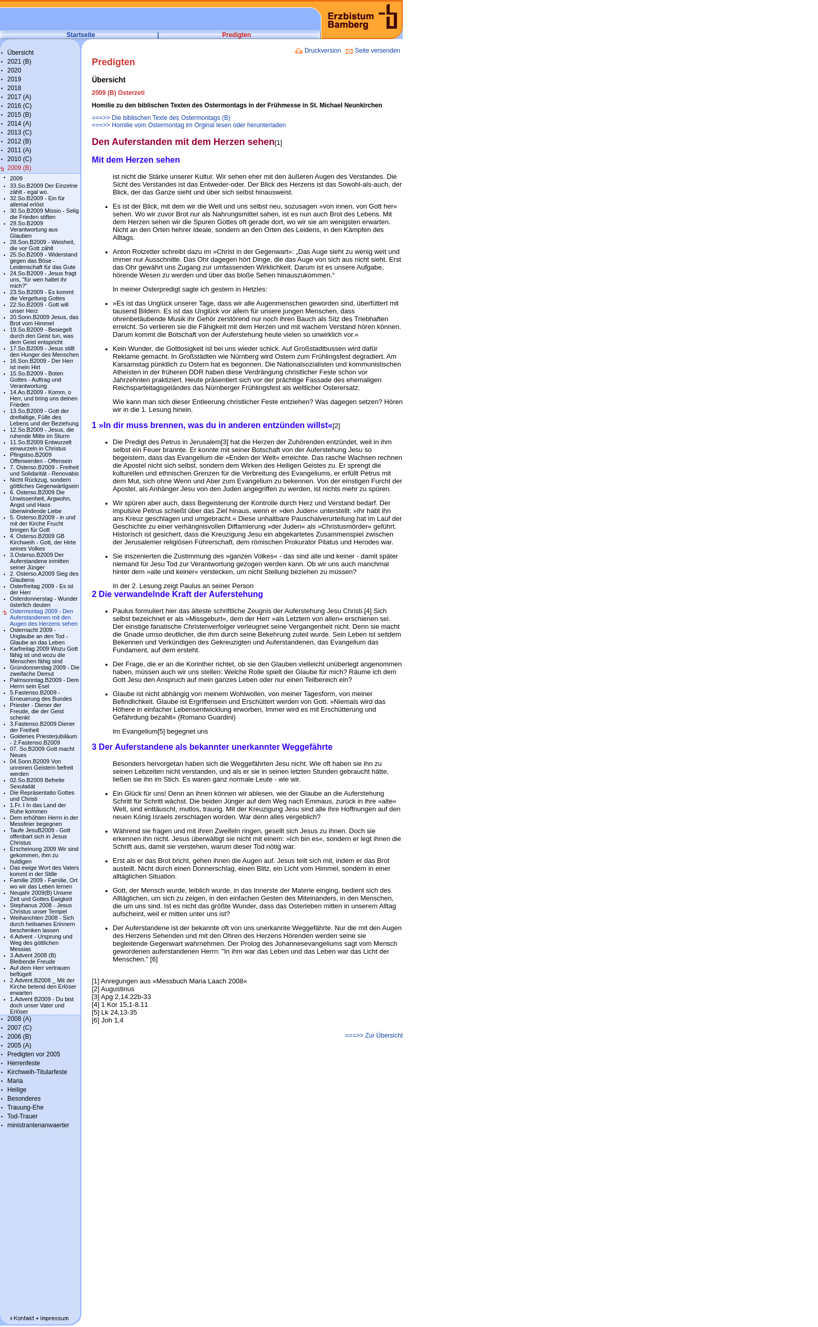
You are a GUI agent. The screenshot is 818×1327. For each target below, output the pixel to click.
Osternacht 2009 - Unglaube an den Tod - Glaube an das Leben (39, 636)
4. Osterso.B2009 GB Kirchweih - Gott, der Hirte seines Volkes (43, 542)
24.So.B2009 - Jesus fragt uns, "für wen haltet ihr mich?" (43, 279)
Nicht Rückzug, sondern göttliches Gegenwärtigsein (44, 483)
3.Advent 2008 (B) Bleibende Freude (33, 958)
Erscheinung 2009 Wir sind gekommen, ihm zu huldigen (44, 855)
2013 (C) (19, 132)
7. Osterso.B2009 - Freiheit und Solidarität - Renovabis (44, 470)
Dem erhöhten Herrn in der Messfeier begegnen (44, 820)
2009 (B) (19, 168)
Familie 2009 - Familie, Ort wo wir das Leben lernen (44, 883)
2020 (14, 70)
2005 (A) (19, 1045)
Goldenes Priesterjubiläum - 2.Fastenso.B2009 (43, 739)
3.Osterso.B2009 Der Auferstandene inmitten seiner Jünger (39, 561)
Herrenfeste (23, 1063)
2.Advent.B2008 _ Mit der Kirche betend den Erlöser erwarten (43, 986)
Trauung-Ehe (25, 1107)
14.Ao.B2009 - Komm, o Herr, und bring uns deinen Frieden (44, 398)
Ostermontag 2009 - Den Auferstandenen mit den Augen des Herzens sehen (44, 617)
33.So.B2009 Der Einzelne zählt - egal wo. (44, 188)
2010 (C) (19, 159)
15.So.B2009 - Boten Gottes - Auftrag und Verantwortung (36, 379)
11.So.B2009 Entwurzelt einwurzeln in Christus (40, 445)
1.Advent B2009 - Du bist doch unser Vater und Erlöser (42, 1005)
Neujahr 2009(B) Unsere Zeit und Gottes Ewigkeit (41, 896)
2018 (14, 88)
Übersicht (20, 52)
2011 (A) (19, 150)
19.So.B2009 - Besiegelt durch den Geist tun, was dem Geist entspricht (42, 335)
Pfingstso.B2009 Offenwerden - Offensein (41, 458)
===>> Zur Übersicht (374, 1035)
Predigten (236, 35)
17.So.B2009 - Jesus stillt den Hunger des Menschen (44, 351)
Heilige (17, 1089)
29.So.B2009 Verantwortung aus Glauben (34, 229)
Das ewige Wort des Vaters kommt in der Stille (44, 871)
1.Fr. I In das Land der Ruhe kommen (38, 808)
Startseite (81, 35)
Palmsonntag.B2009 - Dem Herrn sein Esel (44, 683)
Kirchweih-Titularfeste (37, 1072)
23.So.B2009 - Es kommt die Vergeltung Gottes (42, 295)
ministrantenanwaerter (38, 1125)
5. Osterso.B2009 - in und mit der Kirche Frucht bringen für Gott (42, 523)
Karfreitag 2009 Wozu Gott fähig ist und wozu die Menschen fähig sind (44, 655)
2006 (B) (19, 1036)
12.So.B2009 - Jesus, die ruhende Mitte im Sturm (42, 433)
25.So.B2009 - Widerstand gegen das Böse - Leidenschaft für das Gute (43, 260)
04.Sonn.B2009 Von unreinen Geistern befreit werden (41, 767)
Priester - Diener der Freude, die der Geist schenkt (37, 711)
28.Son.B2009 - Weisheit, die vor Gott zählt (42, 245)
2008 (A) (19, 1018)
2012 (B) (19, 141)
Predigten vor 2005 (33, 1054)
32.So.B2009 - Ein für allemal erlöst (37, 201)
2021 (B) (19, 61)
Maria (15, 1081)
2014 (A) (19, 123)
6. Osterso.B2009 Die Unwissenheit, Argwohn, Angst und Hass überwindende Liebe (40, 501)
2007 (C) (19, 1027)
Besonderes (24, 1098)
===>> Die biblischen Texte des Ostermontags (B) (161, 117)
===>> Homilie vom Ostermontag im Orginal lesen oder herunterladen (189, 125)
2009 (16, 178)
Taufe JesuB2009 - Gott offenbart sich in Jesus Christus (40, 836)
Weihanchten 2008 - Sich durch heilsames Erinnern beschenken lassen (42, 924)
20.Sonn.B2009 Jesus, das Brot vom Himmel (44, 320)
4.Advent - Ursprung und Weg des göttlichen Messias (41, 942)
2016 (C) (19, 105)
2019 (14, 79)
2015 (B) (19, 114)
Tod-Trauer (22, 1116)
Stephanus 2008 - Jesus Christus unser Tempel (41, 908)
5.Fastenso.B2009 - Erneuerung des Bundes (41, 695)
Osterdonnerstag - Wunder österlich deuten (44, 601)
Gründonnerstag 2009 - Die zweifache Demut (44, 670)
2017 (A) (19, 97)
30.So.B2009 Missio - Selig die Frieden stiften (44, 214)
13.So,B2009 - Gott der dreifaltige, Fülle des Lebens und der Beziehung (44, 417)
